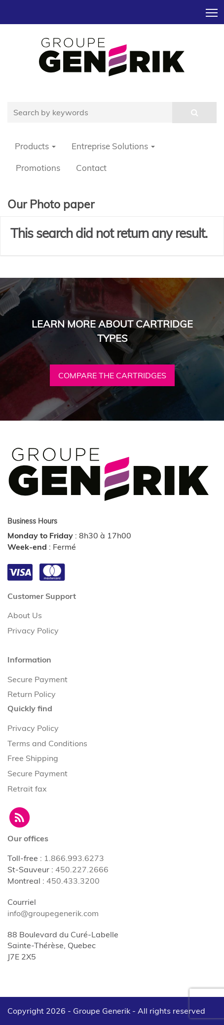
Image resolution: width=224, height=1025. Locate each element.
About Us (24, 615)
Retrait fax (27, 789)
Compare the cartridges (112, 375)
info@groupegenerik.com (53, 913)
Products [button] (35, 146)
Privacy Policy (33, 630)
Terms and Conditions (47, 743)
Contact (91, 168)
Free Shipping (32, 758)
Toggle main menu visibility (212, 9)
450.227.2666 (82, 869)
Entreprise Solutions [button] (113, 146)
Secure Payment (37, 679)
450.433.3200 (73, 881)
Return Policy (31, 694)
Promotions (38, 168)
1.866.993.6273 (74, 858)
